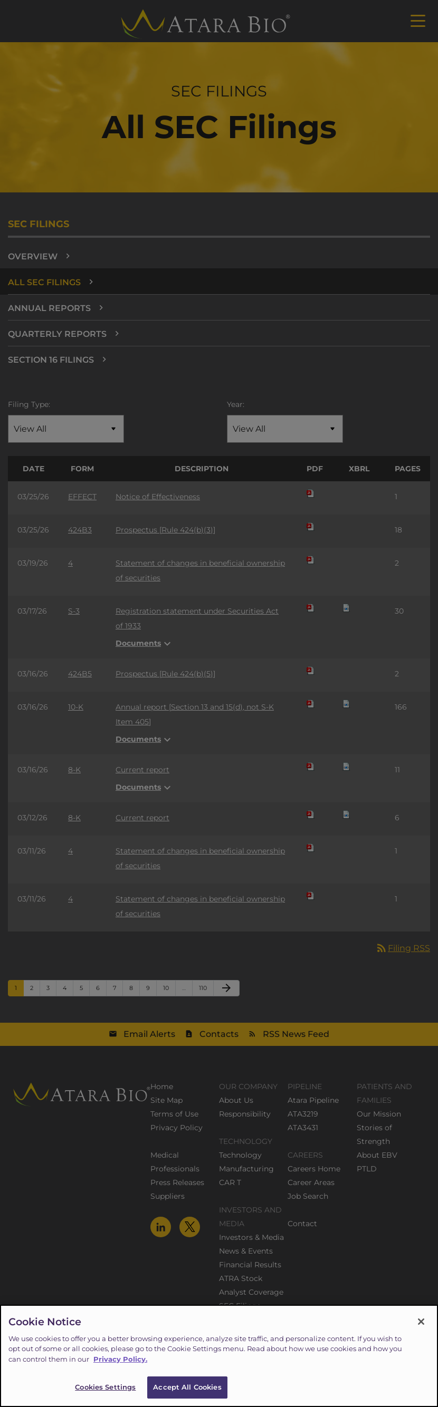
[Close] (421, 1332)
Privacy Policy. (120, 1370)
